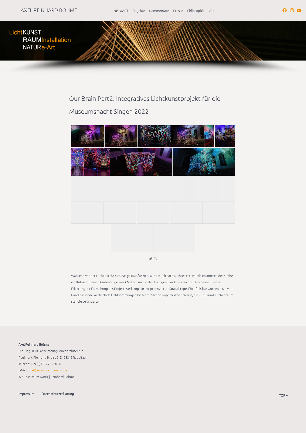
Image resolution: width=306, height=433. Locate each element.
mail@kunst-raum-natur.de (48, 370)
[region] (153, 47)
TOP (283, 395)
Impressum (26, 393)
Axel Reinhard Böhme (49, 10)
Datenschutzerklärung (58, 393)
